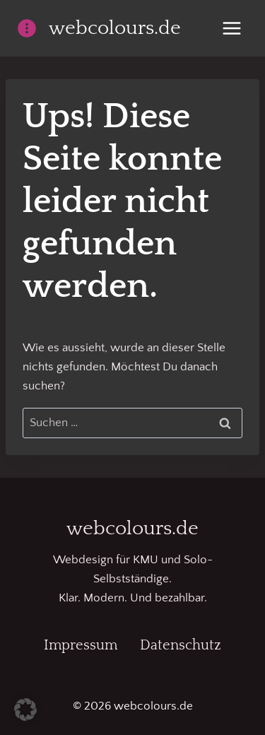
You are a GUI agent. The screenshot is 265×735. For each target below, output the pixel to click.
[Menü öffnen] (231, 27)
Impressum (80, 645)
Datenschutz (180, 645)
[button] (25, 709)
